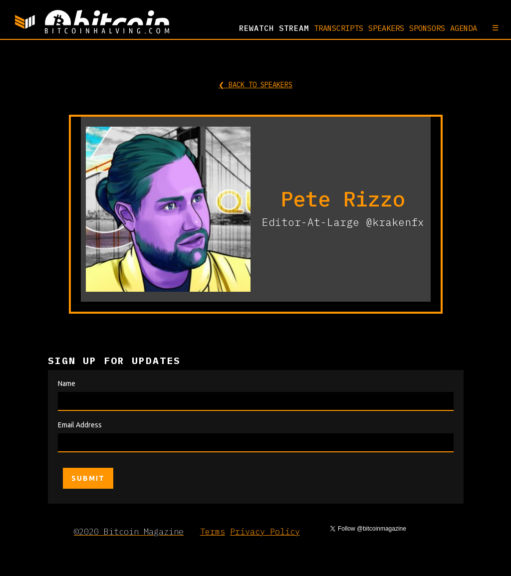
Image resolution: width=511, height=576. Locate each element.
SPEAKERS (386, 28)
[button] (490, 27)
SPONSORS (427, 28)
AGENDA (463, 28)
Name (66, 383)
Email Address (80, 424)
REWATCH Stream (274, 28)
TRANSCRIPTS (338, 28)
